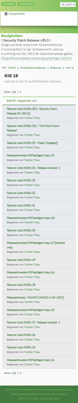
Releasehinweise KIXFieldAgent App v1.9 (30, 155)
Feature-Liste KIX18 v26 (21, 335)
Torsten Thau (32, 117)
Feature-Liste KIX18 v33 (21, 180)
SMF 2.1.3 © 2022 (29, 398)
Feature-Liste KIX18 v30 (21, 230)
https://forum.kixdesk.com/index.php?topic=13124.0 (36, 58)
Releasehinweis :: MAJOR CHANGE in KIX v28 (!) (35, 297)
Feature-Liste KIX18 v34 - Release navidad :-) (33, 168)
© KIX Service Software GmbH (23, 389)
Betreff (11, 101)
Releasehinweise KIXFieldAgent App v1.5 (30, 310)
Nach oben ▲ (59, 394)
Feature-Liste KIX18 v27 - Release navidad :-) (33, 322)
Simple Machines (49, 398)
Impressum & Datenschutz (56, 389)
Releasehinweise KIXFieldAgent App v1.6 (30, 272)
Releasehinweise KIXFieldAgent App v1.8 (30, 218)
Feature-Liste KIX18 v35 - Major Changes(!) (32, 143)
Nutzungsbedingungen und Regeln (30, 394)
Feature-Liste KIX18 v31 (21, 205)
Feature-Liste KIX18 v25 (21, 347)
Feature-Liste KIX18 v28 (21, 285)
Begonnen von (27, 101)
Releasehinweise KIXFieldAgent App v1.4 (30, 360)
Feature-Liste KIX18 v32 (21, 193)
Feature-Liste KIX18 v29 (21, 260)
